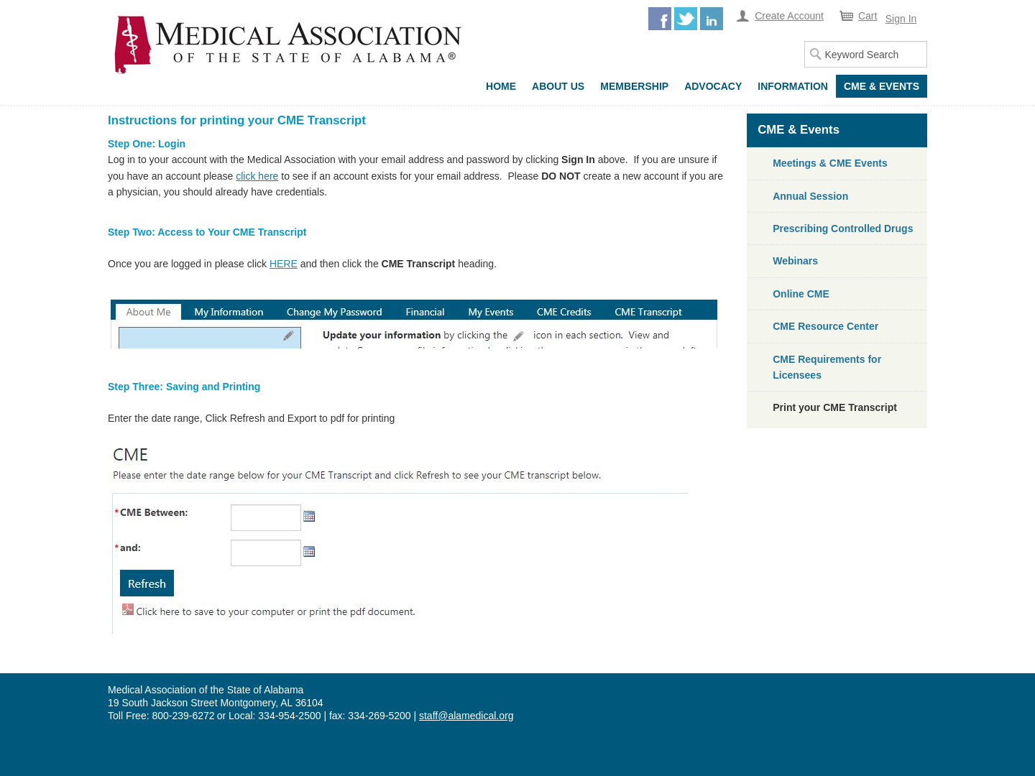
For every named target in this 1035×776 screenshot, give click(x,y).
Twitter (685, 18)
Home (501, 86)
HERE (284, 263)
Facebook (659, 18)
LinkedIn (711, 18)
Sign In (901, 18)
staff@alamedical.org (466, 715)
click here (257, 176)
